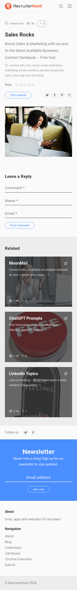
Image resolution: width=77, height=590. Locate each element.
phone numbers (29, 70)
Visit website (18, 95)
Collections (13, 548)
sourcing (18, 75)
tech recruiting (34, 75)
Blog (8, 542)
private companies (52, 70)
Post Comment (19, 225)
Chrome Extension (18, 559)
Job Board (12, 553)
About (9, 536)
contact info (17, 65)
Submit (10, 565)
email (35, 65)
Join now (38, 489)
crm (28, 65)
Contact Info (16, 23)
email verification (51, 65)
